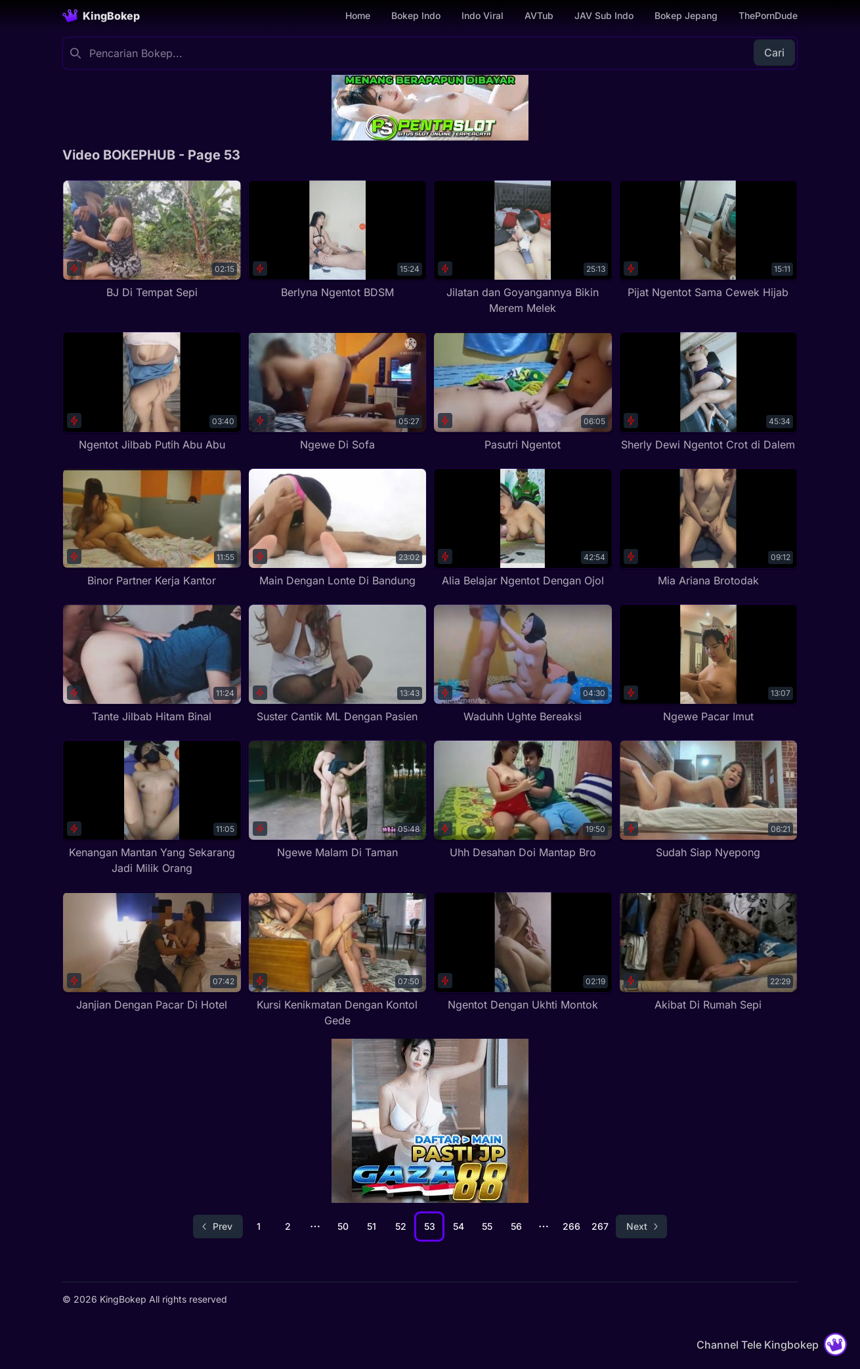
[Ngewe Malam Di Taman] (337, 800)
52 (400, 1226)
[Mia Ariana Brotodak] (708, 528)
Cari (774, 52)
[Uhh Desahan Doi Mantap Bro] (523, 800)
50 (343, 1226)
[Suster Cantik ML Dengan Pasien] (337, 664)
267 (600, 1226)
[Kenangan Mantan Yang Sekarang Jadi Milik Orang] (152, 808)
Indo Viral (483, 15)
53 (429, 1226)
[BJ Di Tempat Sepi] (152, 240)
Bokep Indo (416, 15)
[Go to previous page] (218, 1226)
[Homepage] (101, 16)
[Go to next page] (641, 1226)
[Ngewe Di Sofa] (337, 392)
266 (571, 1226)
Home (357, 15)
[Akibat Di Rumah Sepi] (708, 952)
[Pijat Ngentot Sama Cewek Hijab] (708, 240)
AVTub (539, 15)
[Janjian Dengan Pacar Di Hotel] (152, 952)
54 (458, 1226)
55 (487, 1226)
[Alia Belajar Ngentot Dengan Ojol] (523, 528)
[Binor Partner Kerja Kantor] (152, 528)
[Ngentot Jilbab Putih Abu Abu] (152, 392)
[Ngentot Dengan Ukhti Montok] (523, 952)
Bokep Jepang (686, 15)
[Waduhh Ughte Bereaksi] (523, 664)
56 (516, 1226)
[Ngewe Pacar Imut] (708, 664)
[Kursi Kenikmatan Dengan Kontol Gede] (337, 960)
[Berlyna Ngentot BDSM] (337, 240)
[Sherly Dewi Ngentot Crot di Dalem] (708, 392)
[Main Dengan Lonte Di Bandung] (337, 528)
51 (371, 1226)
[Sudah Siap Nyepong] (708, 800)
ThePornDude (768, 15)
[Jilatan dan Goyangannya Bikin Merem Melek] (523, 248)
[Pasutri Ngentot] (523, 392)
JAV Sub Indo (604, 15)
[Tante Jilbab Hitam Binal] (152, 664)
